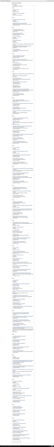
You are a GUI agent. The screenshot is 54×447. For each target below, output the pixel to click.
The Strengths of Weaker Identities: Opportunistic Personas (20, 295)
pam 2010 (14, 203)
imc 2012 (14, 179)
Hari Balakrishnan (18, 431)
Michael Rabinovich (15, 24)
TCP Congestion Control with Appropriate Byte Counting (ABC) (21, 388)
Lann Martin (17, 252)
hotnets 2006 (14, 331)
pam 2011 (14, 193)
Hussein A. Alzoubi (19, 223)
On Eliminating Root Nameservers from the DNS (19, 19)
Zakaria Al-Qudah (15, 202)
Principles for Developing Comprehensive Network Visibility (20, 262)
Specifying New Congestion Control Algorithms (19, 299)
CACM (13, 83)
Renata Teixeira (22, 177)
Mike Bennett (21, 351)
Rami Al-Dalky (14, 30)
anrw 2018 (14, 31)
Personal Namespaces (16, 280)
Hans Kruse (14, 435)
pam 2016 (14, 95)
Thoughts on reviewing (16, 247)
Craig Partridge (14, 104)
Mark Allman (14, 10)
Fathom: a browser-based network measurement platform (20, 176)
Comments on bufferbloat (16, 147)
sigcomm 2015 (14, 105)
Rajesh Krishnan (15, 371)
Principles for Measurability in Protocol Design (19, 55)
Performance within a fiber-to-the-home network (19, 130)
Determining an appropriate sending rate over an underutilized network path (22, 306)
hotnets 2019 (14, 21)
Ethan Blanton (14, 170)
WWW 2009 (14, 225)
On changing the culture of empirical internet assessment (20, 151)
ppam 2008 (14, 253)
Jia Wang (27, 313)
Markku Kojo (27, 170)
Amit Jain (20, 303)
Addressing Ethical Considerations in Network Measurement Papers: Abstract (23, 103)
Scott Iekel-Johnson (24, 122)
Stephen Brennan (23, 24)
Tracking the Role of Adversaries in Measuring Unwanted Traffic (21, 312)
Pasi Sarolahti (23, 303)
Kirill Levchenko (15, 60)
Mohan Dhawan (15, 177)
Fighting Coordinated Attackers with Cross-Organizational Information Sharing (23, 316)
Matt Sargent (14, 131)
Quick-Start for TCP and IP (16, 302)
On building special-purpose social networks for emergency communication (22, 205)
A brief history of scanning (16, 287)
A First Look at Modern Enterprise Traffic (18, 350)
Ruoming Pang (14, 324)
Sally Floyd (14, 266)
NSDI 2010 (14, 271)
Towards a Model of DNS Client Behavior (18, 93)
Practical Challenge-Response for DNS (18, 29)
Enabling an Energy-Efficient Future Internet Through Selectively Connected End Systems (23, 291)
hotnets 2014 (14, 139)
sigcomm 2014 (14, 124)
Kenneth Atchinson (26, 252)
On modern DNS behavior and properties (18, 158)
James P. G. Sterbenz (19, 371)
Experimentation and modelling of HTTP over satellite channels (21, 434)
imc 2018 (14, 38)
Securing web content (15, 234)
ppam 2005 (14, 345)
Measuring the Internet (16, 85)
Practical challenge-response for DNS (17, 33)
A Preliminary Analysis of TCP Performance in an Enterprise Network (21, 269)
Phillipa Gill (25, 46)
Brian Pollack (27, 24)
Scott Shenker (25, 317)
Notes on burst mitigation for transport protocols (19, 339)
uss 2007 (14, 297)
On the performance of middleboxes (17, 381)
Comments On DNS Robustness (17, 40)
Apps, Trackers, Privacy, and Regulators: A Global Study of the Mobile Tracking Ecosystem (23, 44)
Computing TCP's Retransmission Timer (18, 195)
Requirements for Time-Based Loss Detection (19, 13)
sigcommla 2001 (15, 425)
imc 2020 (14, 11)
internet (14, 87)
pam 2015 (14, 113)
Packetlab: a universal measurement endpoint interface (20, 59)
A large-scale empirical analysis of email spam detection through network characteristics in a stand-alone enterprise (22, 126)
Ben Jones (14, 79)
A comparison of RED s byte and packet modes (19, 400)
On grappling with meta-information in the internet (19, 187)
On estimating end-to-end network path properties (19, 423)
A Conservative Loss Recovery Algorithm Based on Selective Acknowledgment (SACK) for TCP (23, 169)
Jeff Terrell (20, 288)
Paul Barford (17, 313)
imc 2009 (14, 239)
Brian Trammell (22, 56)
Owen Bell (26, 188)
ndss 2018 (14, 47)
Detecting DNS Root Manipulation (17, 78)
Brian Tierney (31, 351)
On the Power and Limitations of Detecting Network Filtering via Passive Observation (22, 111)
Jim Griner (20, 435)
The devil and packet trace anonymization (18, 323)
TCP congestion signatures (16, 67)
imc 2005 (14, 352)
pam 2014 (14, 143)
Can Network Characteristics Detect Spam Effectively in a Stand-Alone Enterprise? (22, 191)
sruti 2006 (14, 314)
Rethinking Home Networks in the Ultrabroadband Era (20, 23)
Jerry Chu (20, 196)
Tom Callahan (18, 142)
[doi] (17, 11)
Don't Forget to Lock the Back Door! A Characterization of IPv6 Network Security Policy (23, 74)
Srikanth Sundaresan (15, 50)
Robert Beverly (18, 56)
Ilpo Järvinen (23, 170)
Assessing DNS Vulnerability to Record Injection (19, 141)
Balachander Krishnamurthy (22, 313)
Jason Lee (24, 324)
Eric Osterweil (29, 122)
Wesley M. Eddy (24, 371)
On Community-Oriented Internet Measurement (19, 251)
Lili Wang (21, 170)
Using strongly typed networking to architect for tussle (20, 216)
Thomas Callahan (15, 159)
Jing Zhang (20, 122)
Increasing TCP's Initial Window (17, 406)
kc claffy (27, 50)
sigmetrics (14, 386)
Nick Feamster (17, 79)
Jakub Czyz (14, 75)
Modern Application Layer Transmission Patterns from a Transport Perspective (23, 134)
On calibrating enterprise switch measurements (19, 241)
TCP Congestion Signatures (16, 49)
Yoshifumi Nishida (31, 170)
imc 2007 (14, 285)
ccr (13, 57)
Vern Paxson (20, 79)
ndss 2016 (14, 76)
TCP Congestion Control (16, 230)
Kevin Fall (21, 397)
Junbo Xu (30, 24)
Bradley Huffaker (24, 60)
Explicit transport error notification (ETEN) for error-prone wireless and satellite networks (23, 370)
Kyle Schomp (14, 94)
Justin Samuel (18, 177)
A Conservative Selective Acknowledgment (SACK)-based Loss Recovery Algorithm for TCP (22, 396)
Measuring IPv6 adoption (16, 121)
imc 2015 (14, 101)
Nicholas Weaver (25, 79)
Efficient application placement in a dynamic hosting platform (21, 222)
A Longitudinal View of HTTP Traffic (17, 212)
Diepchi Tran (23, 435)
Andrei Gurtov (25, 242)
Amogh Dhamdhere (20, 50)
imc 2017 (14, 69)
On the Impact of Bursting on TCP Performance (19, 343)
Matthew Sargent (15, 112)
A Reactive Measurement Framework (17, 258)
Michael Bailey (25, 75)
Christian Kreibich (21, 46)
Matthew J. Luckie (18, 75)
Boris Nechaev (14, 242)
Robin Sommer (26, 296)
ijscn (13, 436)
